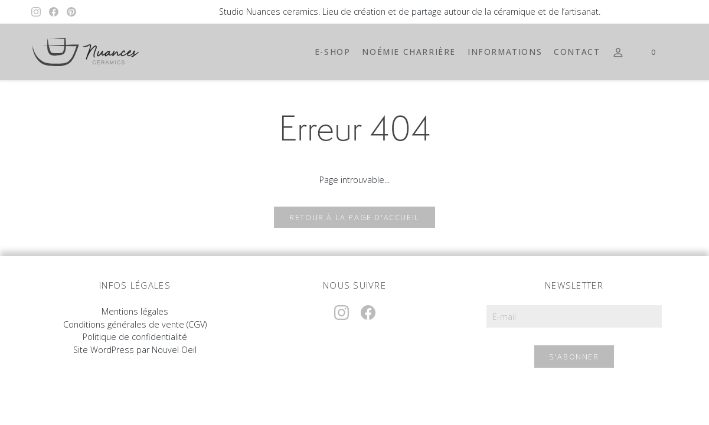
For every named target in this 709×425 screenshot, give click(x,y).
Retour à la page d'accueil (354, 217)
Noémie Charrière (409, 51)
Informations (505, 51)
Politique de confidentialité (135, 336)
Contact (577, 51)
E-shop (333, 51)
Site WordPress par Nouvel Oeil (135, 349)
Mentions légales (135, 311)
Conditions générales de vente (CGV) (135, 324)
